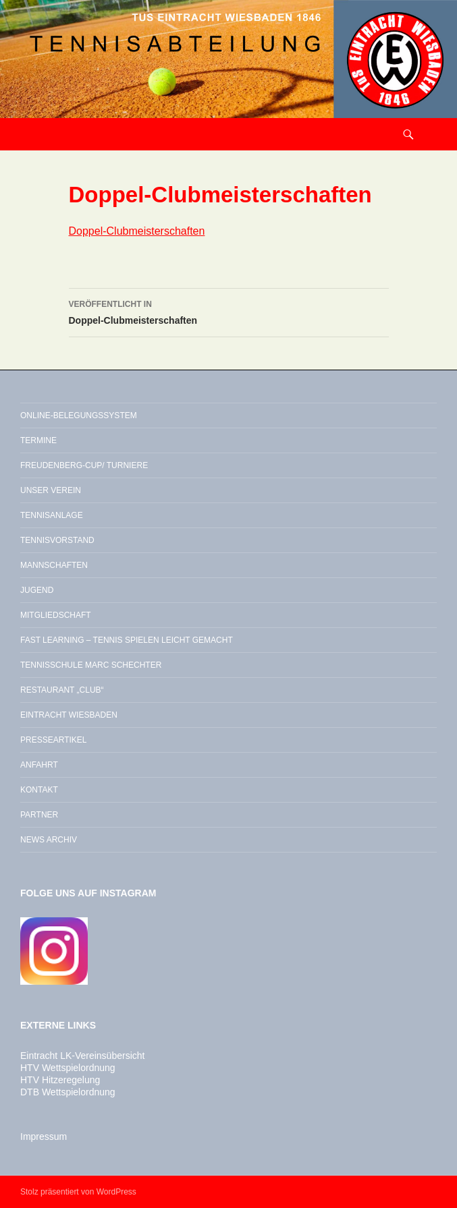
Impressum (43, 1136)
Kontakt (39, 790)
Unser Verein (50, 490)
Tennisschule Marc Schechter (90, 665)
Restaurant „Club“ (62, 690)
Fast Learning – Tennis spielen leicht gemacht (126, 640)
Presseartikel (53, 740)
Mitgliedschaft (55, 615)
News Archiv (48, 839)
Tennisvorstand (57, 540)
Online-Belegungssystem (78, 415)
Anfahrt (39, 765)
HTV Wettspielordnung (67, 1067)
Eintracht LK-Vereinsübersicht (82, 1055)
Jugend (36, 590)
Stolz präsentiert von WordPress (78, 1192)
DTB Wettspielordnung (67, 1092)
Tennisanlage (51, 515)
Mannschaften (54, 565)
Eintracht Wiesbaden (68, 715)
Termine (38, 440)
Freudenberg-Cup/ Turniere (84, 465)
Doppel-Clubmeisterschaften (137, 231)
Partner (39, 814)
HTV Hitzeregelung (60, 1079)
